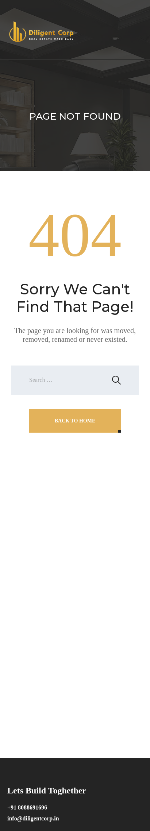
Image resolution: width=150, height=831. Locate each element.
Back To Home (75, 421)
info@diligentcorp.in (33, 818)
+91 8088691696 (27, 807)
